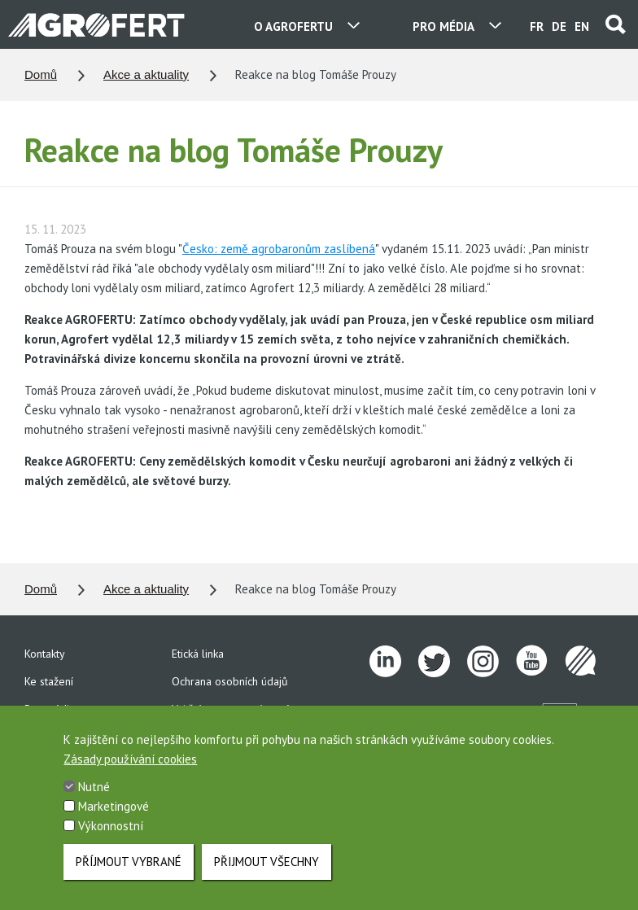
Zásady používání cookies (130, 768)
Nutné (94, 795)
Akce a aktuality (146, 74)
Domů (40, 74)
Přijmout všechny (266, 870)
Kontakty (44, 653)
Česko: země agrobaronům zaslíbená (278, 248)
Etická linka (198, 653)
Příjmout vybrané (128, 870)
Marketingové (113, 815)
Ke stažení (48, 681)
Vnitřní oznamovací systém (235, 709)
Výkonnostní (110, 834)
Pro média (49, 709)
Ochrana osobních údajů (230, 681)
